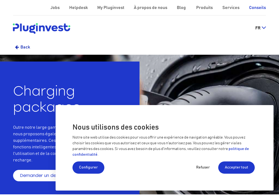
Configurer (88, 167)
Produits (205, 7)
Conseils (257, 7)
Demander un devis (41, 175)
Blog (182, 7)
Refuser (203, 167)
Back (25, 47)
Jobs (55, 7)
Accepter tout (236, 167)
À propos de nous (151, 7)
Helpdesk (79, 7)
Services (231, 7)
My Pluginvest (111, 7)
